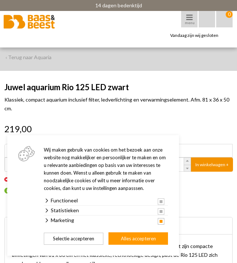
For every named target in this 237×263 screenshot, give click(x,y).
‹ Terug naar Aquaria (28, 57)
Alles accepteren (138, 238)
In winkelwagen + (212, 164)
